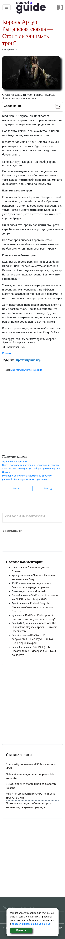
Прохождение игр (28, 360)
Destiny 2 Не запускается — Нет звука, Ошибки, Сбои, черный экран (33, 639)
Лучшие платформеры (14, 461)
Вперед (48, 488)
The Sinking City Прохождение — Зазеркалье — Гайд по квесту (34, 650)
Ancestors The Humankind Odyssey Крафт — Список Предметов (34, 627)
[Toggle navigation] (6, 7)
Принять (21, 930)
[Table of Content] (57, 106)
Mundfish (40, 591)
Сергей (16, 595)
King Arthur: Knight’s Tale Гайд (26, 369)
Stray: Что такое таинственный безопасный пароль (30, 465)
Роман (6, 353)
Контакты (28, 907)
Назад (16, 488)
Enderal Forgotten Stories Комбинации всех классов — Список (34, 607)
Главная (8, 907)
